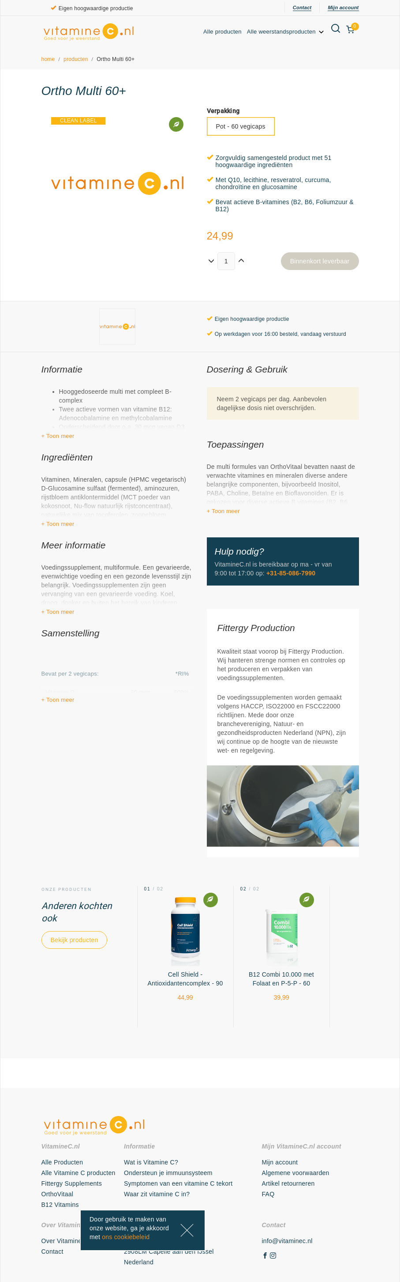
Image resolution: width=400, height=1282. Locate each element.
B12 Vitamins (60, 1204)
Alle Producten (62, 1162)
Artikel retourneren (288, 1183)
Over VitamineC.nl (67, 1240)
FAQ (268, 1194)
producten (76, 59)
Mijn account (343, 7)
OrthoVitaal (57, 1194)
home (48, 59)
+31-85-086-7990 (290, 573)
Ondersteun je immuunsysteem (168, 1172)
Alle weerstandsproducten (286, 31)
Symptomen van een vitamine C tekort (178, 1183)
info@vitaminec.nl (287, 1240)
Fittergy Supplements (71, 1183)
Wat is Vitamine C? (151, 1162)
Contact (302, 7)
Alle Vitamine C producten (78, 1172)
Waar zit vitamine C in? (157, 1194)
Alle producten (222, 31)
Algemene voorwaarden (295, 1172)
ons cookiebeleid (126, 1236)
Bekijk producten (74, 939)
